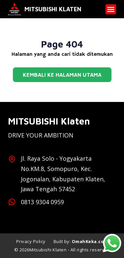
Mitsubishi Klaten (52, 9)
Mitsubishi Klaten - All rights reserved (69, 250)
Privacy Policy (31, 241)
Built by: (81, 241)
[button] (110, 9)
